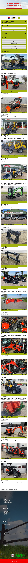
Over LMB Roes (7, 500)
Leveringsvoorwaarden (8, 502)
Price (14, 39)
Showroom (6, 527)
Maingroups (6, 51)
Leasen (5, 515)
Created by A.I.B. (13, 561)
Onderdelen (6, 513)
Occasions (6, 514)
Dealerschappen (7, 511)
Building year (14, 43)
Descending (14, 48)
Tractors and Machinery (13, 489)
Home (5, 499)
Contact (5, 501)
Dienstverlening (6, 512)
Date (14, 41)
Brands (5, 34)
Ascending (14, 46)
